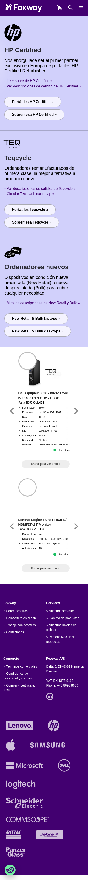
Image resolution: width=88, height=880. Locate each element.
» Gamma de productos (62, 618)
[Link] (12, 410)
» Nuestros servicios (60, 611)
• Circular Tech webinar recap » (29, 194)
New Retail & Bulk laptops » (36, 318)
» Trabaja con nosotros (20, 625)
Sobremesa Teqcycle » (31, 222)
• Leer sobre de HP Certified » (28, 81)
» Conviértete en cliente (20, 618)
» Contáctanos (14, 632)
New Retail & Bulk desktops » (37, 331)
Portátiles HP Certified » (33, 102)
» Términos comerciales (20, 666)
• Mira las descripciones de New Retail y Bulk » (42, 303)
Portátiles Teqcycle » (30, 209)
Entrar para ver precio (45, 464)
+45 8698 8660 (67, 685)
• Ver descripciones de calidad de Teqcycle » (40, 188)
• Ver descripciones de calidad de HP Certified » (42, 86)
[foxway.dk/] (24, 8)
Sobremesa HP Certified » (34, 114)
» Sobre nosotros (16, 611)
